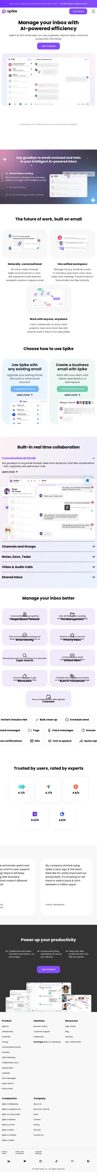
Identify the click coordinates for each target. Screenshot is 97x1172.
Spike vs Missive (9, 1119)
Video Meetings (8, 1057)
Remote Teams (40, 1026)
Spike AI (5, 1026)
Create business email (72, 388)
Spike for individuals (47, 1042)
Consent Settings (38, 1152)
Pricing (36, 1124)
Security (37, 1130)
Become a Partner (42, 1109)
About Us (37, 1104)
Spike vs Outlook (9, 1135)
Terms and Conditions (19, 1152)
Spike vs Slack (8, 1130)
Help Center (70, 1026)
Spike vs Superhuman (11, 1109)
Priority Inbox (7, 1088)
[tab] (24, 177)
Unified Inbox (7, 1031)
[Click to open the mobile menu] (93, 11)
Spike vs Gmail (8, 1124)
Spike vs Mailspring (10, 1104)
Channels (6, 1036)
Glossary (69, 1036)
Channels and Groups (19, 546)
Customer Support (42, 1031)
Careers (37, 1119)
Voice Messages (9, 1078)
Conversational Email (19, 458)
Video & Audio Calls (17, 567)
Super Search (8, 1083)
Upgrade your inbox (25, 388)
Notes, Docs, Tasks (16, 557)
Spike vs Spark (8, 1140)
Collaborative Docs (10, 1062)
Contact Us (39, 1135)
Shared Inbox (12, 577)
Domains (6, 1052)
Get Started (78, 11)
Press (36, 1114)
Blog (67, 1031)
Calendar (6, 1073)
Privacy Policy (4, 1152)
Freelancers (39, 1036)
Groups (5, 1042)
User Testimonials (73, 1042)
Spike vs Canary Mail (11, 1114)
